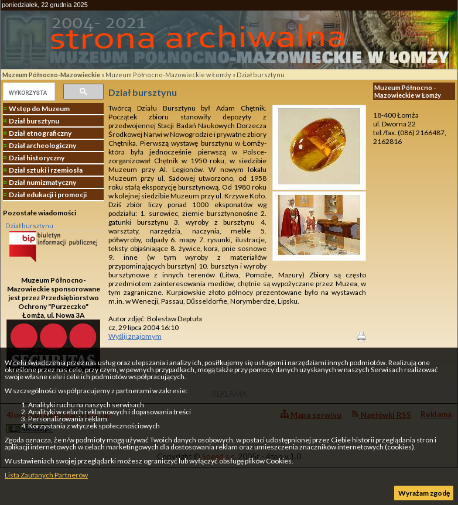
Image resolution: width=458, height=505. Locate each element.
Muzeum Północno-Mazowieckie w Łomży (168, 74)
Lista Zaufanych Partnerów (46, 474)
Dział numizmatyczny (42, 182)
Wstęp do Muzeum (39, 108)
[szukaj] (28, 92)
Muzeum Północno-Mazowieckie (51, 74)
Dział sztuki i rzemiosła (46, 170)
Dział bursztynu (261, 74)
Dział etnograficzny (40, 133)
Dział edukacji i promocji (48, 194)
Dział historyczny (36, 157)
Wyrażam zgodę (424, 493)
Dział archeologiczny (42, 145)
